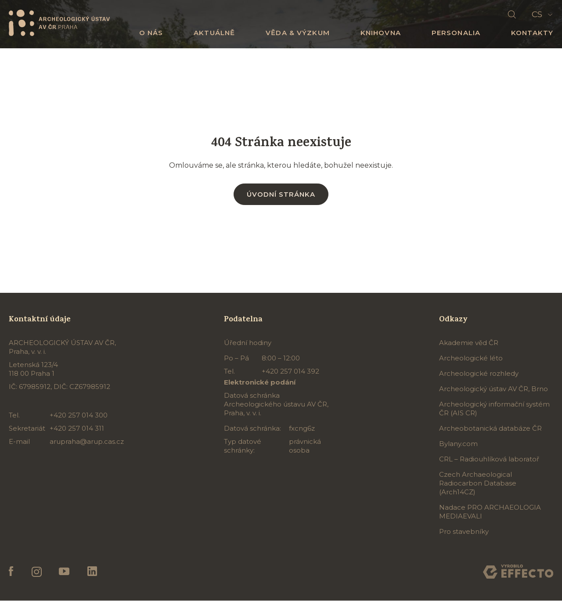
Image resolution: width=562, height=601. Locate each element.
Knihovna (380, 33)
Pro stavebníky (464, 532)
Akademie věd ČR (468, 343)
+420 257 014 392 (290, 371)
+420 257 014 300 (79, 415)
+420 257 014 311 (77, 429)
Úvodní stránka (281, 194)
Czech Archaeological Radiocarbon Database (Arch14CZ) (477, 484)
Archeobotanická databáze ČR (490, 429)
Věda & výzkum (298, 33)
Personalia (456, 33)
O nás (151, 33)
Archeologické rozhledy (479, 374)
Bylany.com (458, 444)
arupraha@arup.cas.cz (87, 442)
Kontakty (532, 33)
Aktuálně (214, 33)
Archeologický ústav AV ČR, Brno (493, 389)
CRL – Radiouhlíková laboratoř (489, 459)
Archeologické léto (471, 358)
